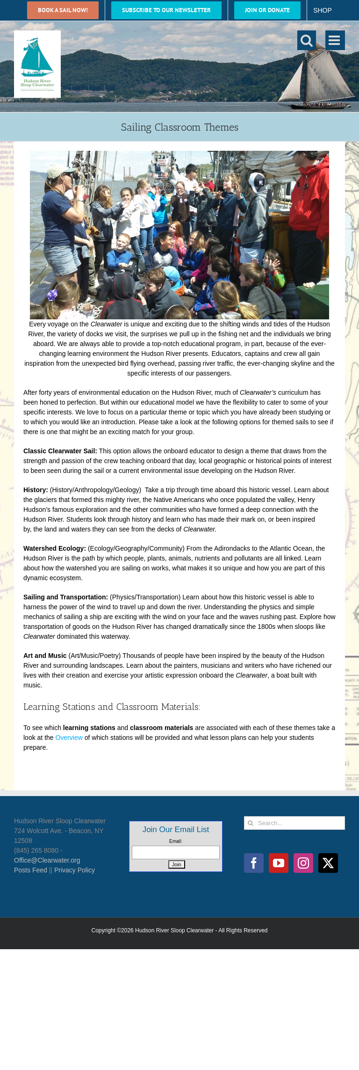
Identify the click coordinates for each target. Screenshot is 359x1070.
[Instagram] (303, 863)
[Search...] (294, 823)
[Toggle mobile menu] (335, 40)
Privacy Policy (74, 870)
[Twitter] (328, 863)
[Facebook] (254, 863)
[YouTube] (278, 863)
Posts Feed (30, 870)
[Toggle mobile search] (306, 40)
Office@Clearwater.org (47, 860)
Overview (69, 737)
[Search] (251, 823)
